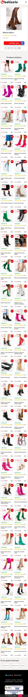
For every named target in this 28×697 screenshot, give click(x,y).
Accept (20, 695)
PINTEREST (18, 675)
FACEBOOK (9, 675)
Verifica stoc (16, 43)
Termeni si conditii (11, 680)
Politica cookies (18, 681)
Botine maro (6, 665)
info (12, 82)
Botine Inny (15, 665)
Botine (22, 665)
